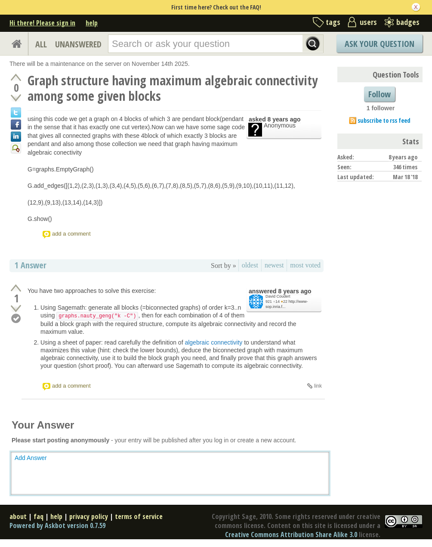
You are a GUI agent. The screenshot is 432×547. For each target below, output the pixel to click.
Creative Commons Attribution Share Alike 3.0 (291, 534)
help (92, 23)
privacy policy (88, 516)
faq (38, 516)
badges (408, 22)
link (318, 386)
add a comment (71, 233)
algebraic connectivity (213, 342)
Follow (379, 94)
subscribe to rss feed (384, 120)
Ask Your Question (379, 44)
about (18, 516)
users (368, 22)
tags (333, 22)
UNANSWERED (78, 44)
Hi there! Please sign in (42, 23)
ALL (41, 44)
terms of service (139, 516)
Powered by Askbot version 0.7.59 (57, 525)
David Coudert (277, 296)
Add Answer (31, 457)
